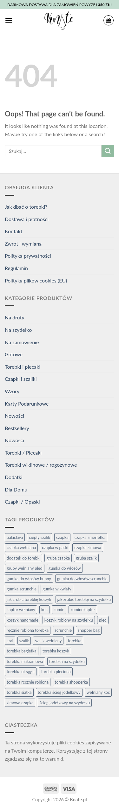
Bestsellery (17, 428)
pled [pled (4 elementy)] (103, 620)
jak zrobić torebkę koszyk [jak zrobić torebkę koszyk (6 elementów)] (29, 599)
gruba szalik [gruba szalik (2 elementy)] (86, 558)
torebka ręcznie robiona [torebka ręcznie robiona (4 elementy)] (28, 682)
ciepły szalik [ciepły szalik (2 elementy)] (39, 537)
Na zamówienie (22, 342)
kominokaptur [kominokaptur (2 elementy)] (82, 609)
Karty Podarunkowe (27, 404)
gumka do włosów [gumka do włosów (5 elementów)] (65, 568)
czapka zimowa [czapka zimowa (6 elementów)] (87, 547)
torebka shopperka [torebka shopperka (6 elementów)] (71, 682)
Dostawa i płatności (27, 219)
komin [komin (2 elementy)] (59, 609)
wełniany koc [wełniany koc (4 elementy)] (98, 692)
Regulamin (16, 268)
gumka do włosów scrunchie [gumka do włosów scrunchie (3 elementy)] (82, 578)
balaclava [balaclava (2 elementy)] (15, 537)
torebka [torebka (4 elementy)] (74, 640)
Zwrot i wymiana (23, 243)
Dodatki (14, 477)
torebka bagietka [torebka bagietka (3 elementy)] (21, 650)
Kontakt (13, 231)
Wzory (12, 391)
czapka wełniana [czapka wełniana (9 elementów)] (21, 547)
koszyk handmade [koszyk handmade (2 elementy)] (22, 620)
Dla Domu (16, 489)
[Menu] (8, 20)
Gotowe (14, 354)
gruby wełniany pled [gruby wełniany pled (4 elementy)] (25, 568)
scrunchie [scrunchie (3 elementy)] (63, 630)
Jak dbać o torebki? (26, 207)
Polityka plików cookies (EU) (36, 280)
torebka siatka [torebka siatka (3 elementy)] (19, 692)
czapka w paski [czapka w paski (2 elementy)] (55, 547)
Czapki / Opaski (22, 501)
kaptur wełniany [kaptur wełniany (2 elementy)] (21, 609)
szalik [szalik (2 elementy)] (24, 640)
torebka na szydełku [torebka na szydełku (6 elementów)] (67, 661)
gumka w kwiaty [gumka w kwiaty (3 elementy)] (57, 588)
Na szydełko (18, 330)
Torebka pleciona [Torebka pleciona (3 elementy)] (56, 671)
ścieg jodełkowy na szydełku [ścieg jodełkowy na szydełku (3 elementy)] (65, 702)
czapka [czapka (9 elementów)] (62, 537)
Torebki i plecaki (22, 367)
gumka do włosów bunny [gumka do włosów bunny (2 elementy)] (29, 578)
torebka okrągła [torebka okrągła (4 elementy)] (21, 671)
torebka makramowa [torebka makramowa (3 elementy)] (25, 661)
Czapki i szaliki (21, 379)
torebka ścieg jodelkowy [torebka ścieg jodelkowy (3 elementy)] (59, 692)
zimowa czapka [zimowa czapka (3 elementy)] (20, 702)
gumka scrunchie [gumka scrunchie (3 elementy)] (21, 588)
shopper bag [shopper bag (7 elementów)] (89, 630)
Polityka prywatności (28, 256)
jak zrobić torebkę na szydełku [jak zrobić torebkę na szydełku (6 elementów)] (84, 599)
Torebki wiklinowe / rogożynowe (41, 465)
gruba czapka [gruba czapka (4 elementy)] (58, 558)
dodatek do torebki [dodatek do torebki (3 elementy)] (23, 558)
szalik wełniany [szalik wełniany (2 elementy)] (48, 640)
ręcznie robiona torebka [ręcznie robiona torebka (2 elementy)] (28, 630)
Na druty (14, 317)
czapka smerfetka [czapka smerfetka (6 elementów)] (90, 537)
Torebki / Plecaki (23, 452)
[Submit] (108, 151)
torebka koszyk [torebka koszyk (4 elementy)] (56, 650)
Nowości (14, 416)
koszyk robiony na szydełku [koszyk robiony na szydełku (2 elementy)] (68, 620)
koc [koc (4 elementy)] (44, 609)
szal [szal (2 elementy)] (10, 640)
